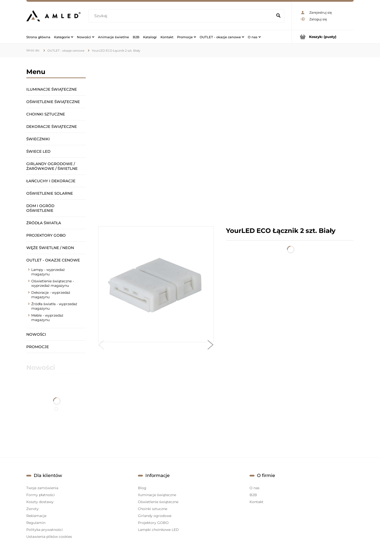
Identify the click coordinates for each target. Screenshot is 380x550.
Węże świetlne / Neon (50, 247)
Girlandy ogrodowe (154, 515)
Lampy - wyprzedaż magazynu (48, 271)
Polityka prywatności (44, 529)
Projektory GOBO (46, 235)
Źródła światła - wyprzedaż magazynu (54, 306)
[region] (226, 141)
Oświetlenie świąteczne (53, 101)
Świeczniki (38, 139)
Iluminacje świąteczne (51, 89)
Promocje (37, 346)
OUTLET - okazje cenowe (53, 260)
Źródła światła (43, 222)
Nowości (36, 334)
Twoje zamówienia (42, 488)
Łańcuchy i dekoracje (50, 181)
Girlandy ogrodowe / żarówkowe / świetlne (52, 166)
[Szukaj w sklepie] (182, 16)
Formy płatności (40, 495)
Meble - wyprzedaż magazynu (47, 317)
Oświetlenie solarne (49, 193)
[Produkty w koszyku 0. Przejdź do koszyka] (323, 36)
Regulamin (35, 522)
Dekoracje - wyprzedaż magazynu (50, 294)
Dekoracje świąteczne (51, 126)
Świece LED (38, 151)
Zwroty (32, 509)
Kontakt (256, 502)
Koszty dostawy (40, 502)
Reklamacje (36, 515)
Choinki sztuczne (45, 114)
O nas (254, 488)
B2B (253, 495)
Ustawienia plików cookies (49, 536)
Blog (142, 488)
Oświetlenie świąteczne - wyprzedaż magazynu (52, 283)
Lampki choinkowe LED (158, 529)
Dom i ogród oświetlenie (40, 208)
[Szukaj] (278, 16)
